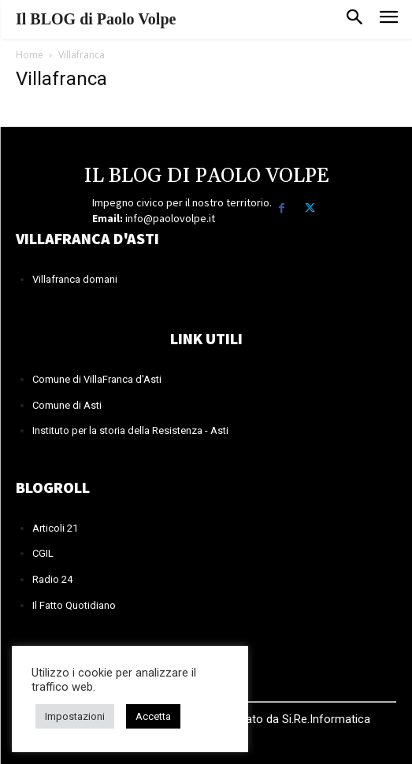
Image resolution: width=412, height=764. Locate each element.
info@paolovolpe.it (170, 218)
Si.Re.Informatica (324, 719)
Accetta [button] (153, 716)
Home (29, 54)
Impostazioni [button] (75, 716)
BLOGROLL (53, 487)
